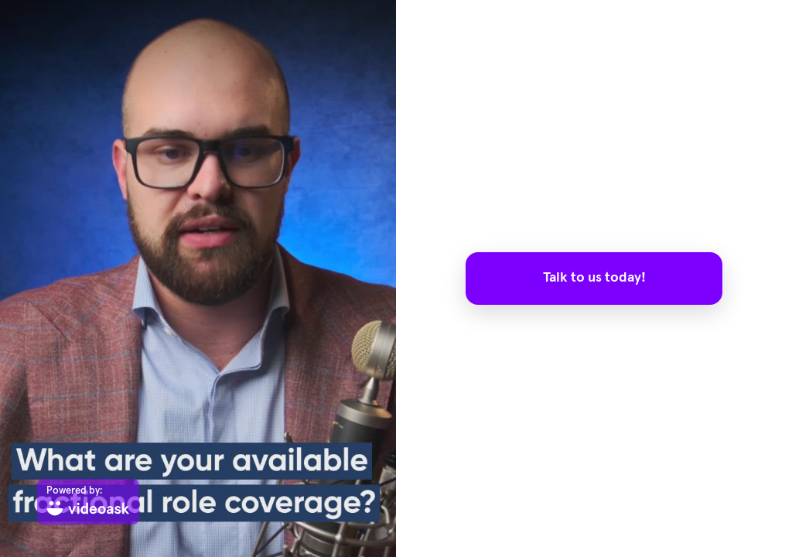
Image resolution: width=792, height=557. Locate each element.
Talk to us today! (594, 278)
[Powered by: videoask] (88, 502)
